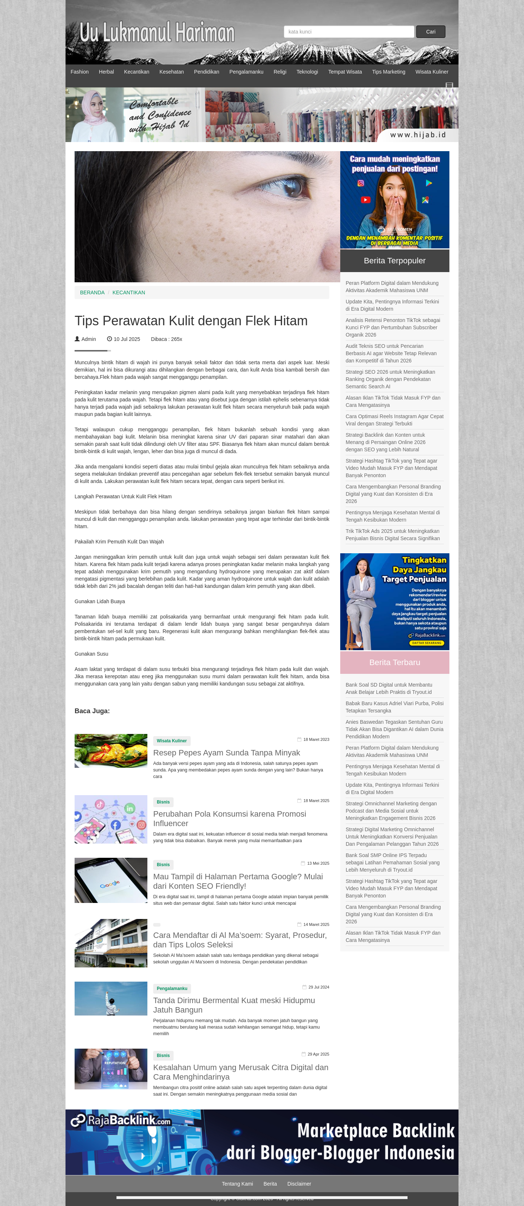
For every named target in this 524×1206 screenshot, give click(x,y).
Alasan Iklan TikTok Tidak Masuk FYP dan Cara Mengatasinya (393, 401)
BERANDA (92, 292)
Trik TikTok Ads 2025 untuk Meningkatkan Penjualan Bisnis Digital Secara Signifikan (393, 534)
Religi (280, 72)
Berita (270, 1184)
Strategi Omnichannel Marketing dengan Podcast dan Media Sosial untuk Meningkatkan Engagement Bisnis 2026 (391, 811)
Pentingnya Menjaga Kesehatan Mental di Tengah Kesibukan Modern (393, 516)
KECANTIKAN (128, 292)
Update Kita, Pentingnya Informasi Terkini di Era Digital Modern (392, 305)
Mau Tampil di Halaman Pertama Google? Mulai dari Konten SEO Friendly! (238, 881)
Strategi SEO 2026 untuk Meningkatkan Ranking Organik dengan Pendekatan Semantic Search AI (390, 379)
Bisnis (163, 802)
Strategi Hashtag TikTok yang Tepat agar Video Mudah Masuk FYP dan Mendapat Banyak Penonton (391, 468)
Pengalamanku (246, 72)
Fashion (80, 72)
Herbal (106, 72)
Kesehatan (171, 72)
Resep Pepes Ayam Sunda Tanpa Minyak (226, 752)
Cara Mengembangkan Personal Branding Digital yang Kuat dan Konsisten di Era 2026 (393, 494)
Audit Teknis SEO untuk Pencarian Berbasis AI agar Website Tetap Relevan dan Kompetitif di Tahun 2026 (391, 353)
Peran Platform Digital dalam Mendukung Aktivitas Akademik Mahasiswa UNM (392, 286)
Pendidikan (206, 72)
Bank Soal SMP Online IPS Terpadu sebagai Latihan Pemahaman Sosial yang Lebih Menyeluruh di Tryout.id (393, 862)
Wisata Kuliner (432, 72)
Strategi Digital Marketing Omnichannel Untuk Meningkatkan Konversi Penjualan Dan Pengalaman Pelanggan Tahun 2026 (392, 836)
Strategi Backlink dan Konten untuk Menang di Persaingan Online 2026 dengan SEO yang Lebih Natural (386, 442)
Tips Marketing (388, 72)
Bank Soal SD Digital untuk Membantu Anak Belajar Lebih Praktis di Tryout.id (389, 688)
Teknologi (307, 72)
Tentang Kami (237, 1184)
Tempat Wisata (345, 72)
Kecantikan (136, 72)
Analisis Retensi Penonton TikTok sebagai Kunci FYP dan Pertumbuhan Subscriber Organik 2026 (393, 327)
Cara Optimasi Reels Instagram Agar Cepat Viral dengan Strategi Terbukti (395, 420)
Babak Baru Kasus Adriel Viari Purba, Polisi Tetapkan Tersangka (395, 707)
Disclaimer (299, 1184)
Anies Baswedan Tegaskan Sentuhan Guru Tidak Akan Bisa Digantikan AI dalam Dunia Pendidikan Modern (395, 729)
